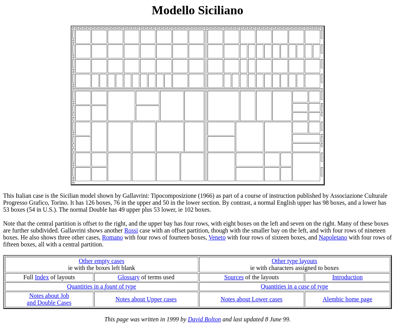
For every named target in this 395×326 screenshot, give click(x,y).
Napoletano (333, 237)
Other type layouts (294, 261)
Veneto (216, 237)
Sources (234, 277)
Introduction (347, 277)
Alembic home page (347, 299)
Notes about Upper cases (146, 299)
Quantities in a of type (101, 286)
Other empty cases (101, 261)
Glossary (129, 277)
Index (42, 277)
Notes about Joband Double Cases (49, 299)
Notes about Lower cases (251, 299)
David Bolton (204, 319)
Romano (112, 237)
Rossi (131, 230)
